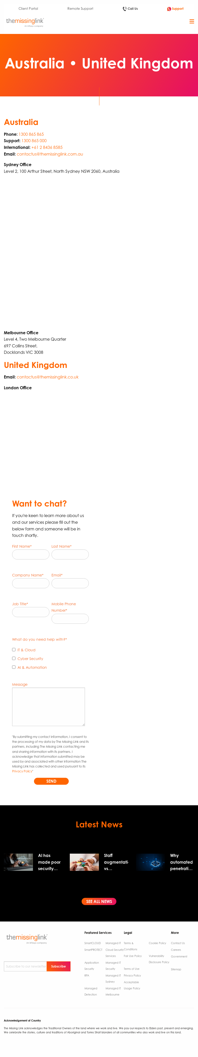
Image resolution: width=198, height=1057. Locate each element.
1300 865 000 (34, 140)
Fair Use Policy (133, 955)
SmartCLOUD (92, 943)
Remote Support (80, 9)
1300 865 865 (31, 134)
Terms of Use (132, 968)
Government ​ (179, 956)
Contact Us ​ (178, 943)
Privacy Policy (22, 771)
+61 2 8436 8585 (47, 147)
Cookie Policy (157, 943)
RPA (86, 975)
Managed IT (113, 943)
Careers (176, 949)
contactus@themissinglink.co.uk (48, 377)
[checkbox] (50, 660)
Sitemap (176, 969)
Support (175, 9)
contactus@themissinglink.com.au (50, 154)
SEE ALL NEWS (99, 901)
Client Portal (28, 9)
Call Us (130, 9)
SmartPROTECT (93, 949)
